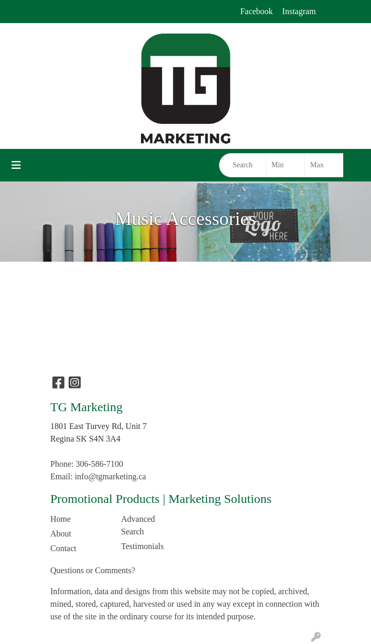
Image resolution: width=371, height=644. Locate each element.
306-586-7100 (99, 463)
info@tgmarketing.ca (110, 476)
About (60, 533)
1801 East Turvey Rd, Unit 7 (98, 426)
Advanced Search (138, 525)
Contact (63, 548)
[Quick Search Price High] (324, 165)
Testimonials (142, 546)
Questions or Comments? (92, 570)
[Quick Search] (242, 165)
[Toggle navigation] (16, 165)
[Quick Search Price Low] (285, 165)
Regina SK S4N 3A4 (85, 438)
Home (60, 518)
